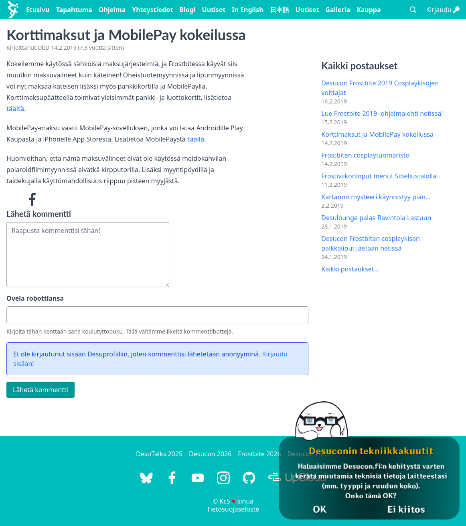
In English (247, 9)
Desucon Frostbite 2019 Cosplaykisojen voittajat (380, 88)
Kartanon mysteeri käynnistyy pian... (376, 196)
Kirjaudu (443, 9)
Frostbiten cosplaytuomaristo (365, 155)
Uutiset (214, 9)
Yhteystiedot (152, 9)
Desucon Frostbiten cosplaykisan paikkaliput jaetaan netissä (370, 243)
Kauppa (369, 9)
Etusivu (38, 9)
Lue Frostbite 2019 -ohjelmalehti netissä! (382, 113)
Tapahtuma (74, 9)
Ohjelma (112, 9)
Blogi (187, 9)
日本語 (279, 9)
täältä (15, 108)
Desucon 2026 (210, 453)
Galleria (337, 9)
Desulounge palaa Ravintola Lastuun (376, 217)
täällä (195, 139)
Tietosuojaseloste (233, 509)
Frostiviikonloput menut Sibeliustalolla (378, 176)
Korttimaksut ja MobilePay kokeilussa (377, 134)
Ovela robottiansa (35, 298)
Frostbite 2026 (259, 453)
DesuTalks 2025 (159, 453)
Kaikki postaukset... (350, 269)
